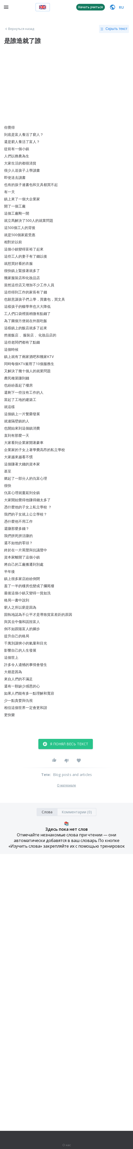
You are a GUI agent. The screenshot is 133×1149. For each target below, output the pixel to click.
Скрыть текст (114, 29)
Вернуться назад (19, 28)
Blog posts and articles (72, 774)
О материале (66, 785)
